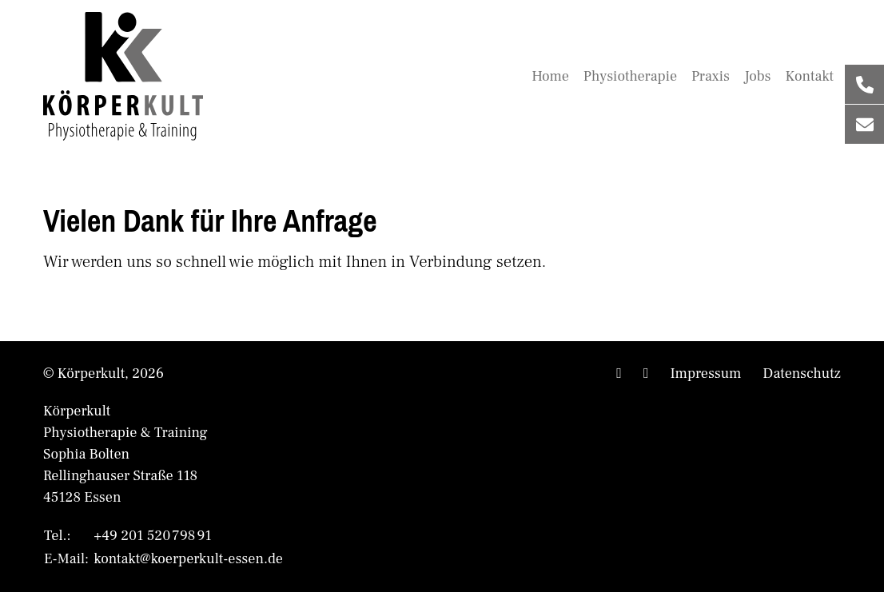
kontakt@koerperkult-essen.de (188, 559)
